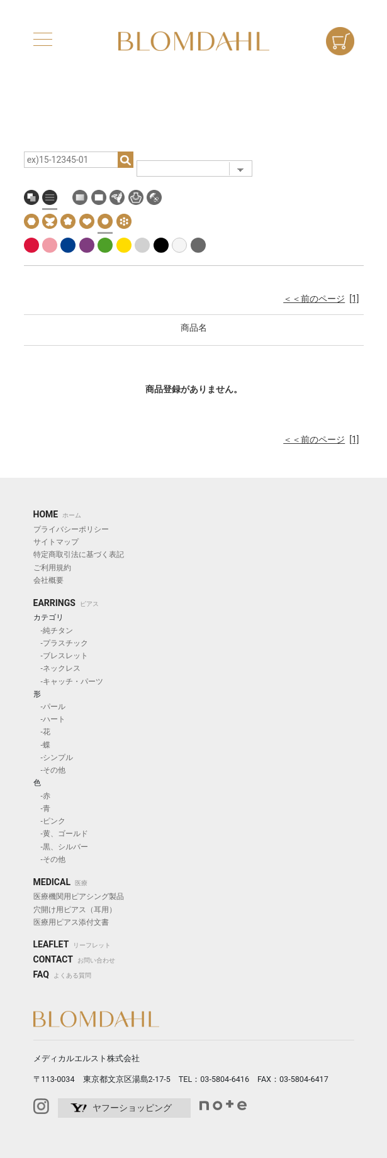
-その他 (49, 770)
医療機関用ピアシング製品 (78, 896)
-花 (41, 731)
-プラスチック (60, 643)
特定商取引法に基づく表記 (78, 554)
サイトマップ (56, 542)
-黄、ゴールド (60, 833)
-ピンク (49, 821)
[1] (354, 299)
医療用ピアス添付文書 (71, 922)
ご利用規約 (52, 567)
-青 (41, 808)
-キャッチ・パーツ (68, 681)
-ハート (49, 719)
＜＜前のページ (314, 299)
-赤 (41, 795)
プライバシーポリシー (71, 529)
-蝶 (41, 745)
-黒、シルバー (60, 846)
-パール (49, 706)
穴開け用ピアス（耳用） (74, 909)
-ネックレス (57, 668)
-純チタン (53, 630)
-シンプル (53, 757)
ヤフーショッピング (132, 1108)
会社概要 (48, 580)
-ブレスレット (60, 655)
